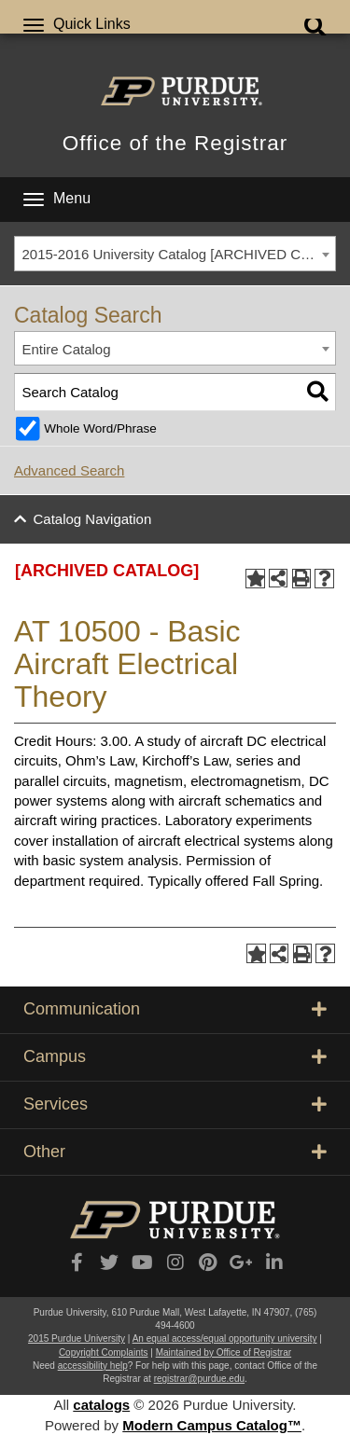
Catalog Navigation (93, 519)
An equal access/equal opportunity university (225, 1338)
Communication (175, 1009)
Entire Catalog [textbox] (66, 349)
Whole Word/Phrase (100, 428)
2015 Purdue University (76, 1338)
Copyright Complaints (103, 1352)
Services (175, 1104)
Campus (175, 1056)
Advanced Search (69, 470)
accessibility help (93, 1365)
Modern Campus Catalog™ (211, 1425)
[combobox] (175, 253)
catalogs (101, 1405)
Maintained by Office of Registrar (223, 1352)
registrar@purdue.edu (199, 1378)
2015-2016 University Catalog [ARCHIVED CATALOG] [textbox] (179, 254)
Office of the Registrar (175, 143)
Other (175, 1151)
